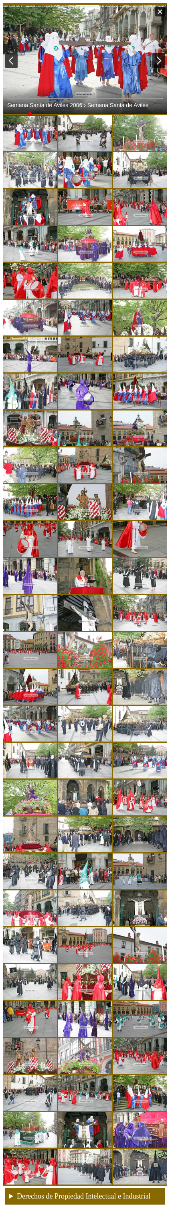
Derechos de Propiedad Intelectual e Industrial (83, 1196)
